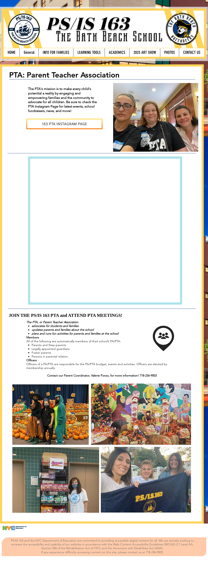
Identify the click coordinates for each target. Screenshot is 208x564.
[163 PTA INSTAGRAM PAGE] (64, 124)
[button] (55, 52)
